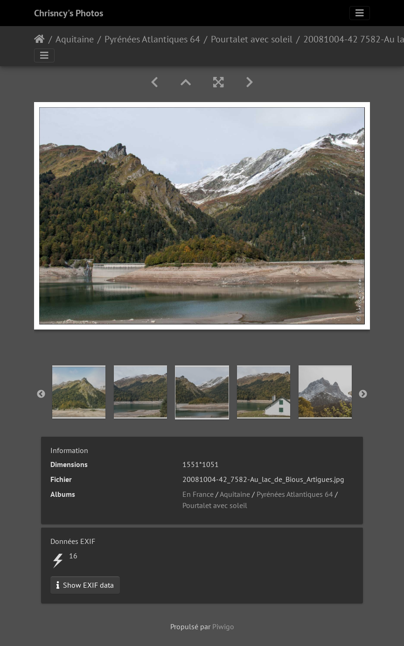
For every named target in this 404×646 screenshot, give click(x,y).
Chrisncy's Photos (68, 13)
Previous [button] (41, 394)
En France (198, 494)
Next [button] (363, 394)
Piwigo (223, 626)
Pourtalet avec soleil (252, 39)
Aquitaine (75, 39)
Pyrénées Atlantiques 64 (152, 39)
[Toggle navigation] (359, 13)
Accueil (39, 39)
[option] (79, 392)
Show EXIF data (85, 585)
